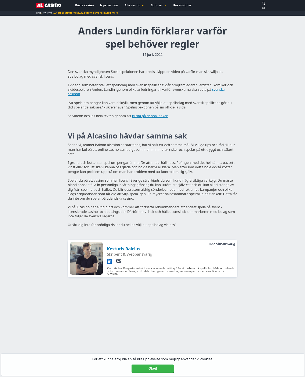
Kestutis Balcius (123, 249)
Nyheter (48, 13)
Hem (38, 13)
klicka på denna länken (150, 116)
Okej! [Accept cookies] (152, 368)
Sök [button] (264, 8)
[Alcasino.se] (48, 5)
